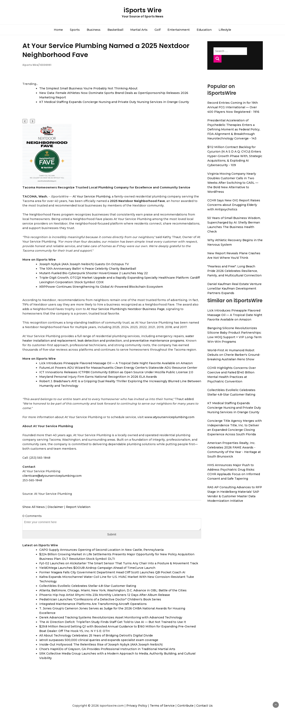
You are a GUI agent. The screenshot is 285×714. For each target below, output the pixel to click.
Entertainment (178, 30)
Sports (75, 30)
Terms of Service (162, 705)
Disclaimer (55, 507)
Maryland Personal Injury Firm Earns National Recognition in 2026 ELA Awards (98, 377)
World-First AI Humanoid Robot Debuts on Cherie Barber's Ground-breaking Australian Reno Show (233, 354)
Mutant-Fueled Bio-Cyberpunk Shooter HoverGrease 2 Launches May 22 (93, 273)
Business (93, 30)
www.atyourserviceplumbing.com (169, 417)
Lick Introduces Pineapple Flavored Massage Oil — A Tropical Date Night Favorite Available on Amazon (116, 363)
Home (58, 30)
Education (204, 30)
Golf (157, 30)
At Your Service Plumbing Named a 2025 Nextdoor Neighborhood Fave (105, 50)
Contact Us (204, 705)
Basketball (115, 30)
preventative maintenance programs (157, 340)
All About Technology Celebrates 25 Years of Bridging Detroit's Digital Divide (96, 635)
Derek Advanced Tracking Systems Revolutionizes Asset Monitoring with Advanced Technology (110, 617)
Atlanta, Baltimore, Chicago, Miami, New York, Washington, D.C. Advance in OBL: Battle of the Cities (113, 590)
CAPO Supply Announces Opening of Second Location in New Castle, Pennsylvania (101, 550)
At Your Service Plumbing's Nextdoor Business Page (126, 309)
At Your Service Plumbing (91, 196)
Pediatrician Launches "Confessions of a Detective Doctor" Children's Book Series (100, 599)
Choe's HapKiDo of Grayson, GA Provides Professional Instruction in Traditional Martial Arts (107, 649)
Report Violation (78, 507)
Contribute (185, 705)
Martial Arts (139, 30)
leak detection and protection (99, 340)
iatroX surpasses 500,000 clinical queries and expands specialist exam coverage (98, 640)
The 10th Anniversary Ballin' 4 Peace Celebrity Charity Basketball (87, 268)
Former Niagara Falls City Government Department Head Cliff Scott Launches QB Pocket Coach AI (112, 572)
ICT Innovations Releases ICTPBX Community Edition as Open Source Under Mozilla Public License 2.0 (116, 372)
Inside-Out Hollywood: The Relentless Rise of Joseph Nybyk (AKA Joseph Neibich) (101, 644)
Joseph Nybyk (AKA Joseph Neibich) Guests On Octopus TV (84, 264)
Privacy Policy (136, 705)
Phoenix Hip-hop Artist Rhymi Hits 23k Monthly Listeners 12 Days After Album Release (104, 595)
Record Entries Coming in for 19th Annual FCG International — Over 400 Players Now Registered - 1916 (233, 107)
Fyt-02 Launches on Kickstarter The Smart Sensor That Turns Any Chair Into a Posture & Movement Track (118, 563)
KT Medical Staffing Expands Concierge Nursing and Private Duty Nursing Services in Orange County (114, 102)
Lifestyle (225, 30)
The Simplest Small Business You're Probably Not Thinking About (88, 88)
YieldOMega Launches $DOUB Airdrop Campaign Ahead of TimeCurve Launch (97, 568)
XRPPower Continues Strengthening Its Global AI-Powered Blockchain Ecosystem (101, 287)
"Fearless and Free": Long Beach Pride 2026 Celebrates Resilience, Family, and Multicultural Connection (234, 271)
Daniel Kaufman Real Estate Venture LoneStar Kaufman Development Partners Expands (234, 288)
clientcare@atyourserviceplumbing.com (52, 476)
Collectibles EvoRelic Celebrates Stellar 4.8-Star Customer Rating (87, 586)
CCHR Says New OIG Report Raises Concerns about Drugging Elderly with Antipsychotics (233, 204)
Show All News (33, 507)
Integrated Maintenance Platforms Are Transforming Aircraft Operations (93, 604)
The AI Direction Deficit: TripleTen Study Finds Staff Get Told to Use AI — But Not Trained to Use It (112, 622)
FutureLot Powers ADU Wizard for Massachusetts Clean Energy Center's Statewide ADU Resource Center (118, 368)
